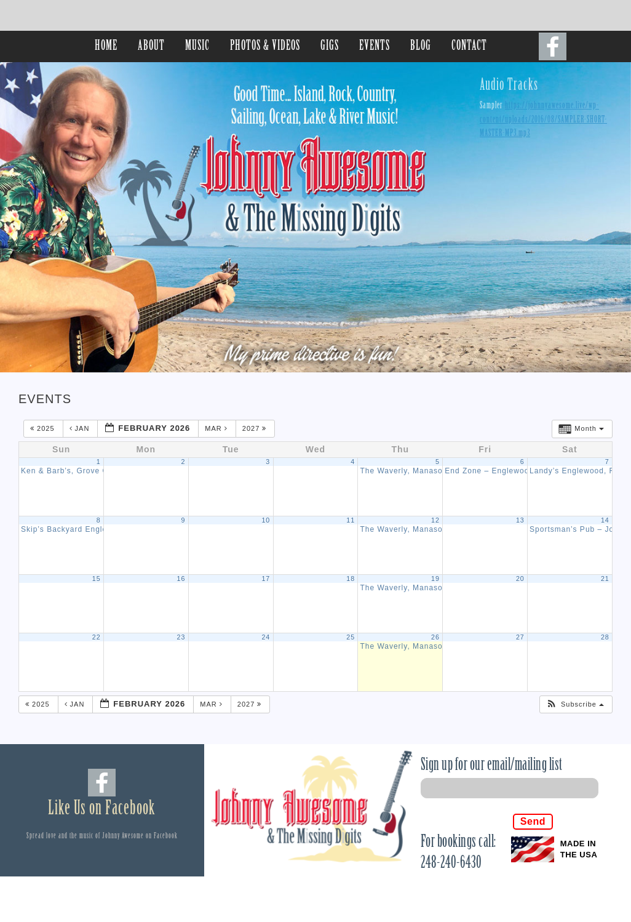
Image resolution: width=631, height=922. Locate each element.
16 (181, 578)
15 (96, 578)
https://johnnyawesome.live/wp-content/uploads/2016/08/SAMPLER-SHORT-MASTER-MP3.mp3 (543, 119)
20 (520, 578)
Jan (80, 428)
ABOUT (151, 46)
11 (350, 520)
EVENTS (374, 46)
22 (96, 637)
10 (265, 520)
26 (435, 637)
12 (435, 520)
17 (265, 578)
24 (265, 637)
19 (435, 578)
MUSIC (197, 46)
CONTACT (469, 46)
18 (350, 578)
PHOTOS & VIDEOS (265, 46)
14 (605, 520)
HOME (106, 46)
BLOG (420, 46)
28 (605, 637)
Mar (217, 428)
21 (605, 578)
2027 (255, 428)
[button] (575, 704)
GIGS (329, 46)
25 (350, 637)
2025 (43, 428)
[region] (315, 217)
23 (181, 637)
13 (520, 520)
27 (520, 637)
